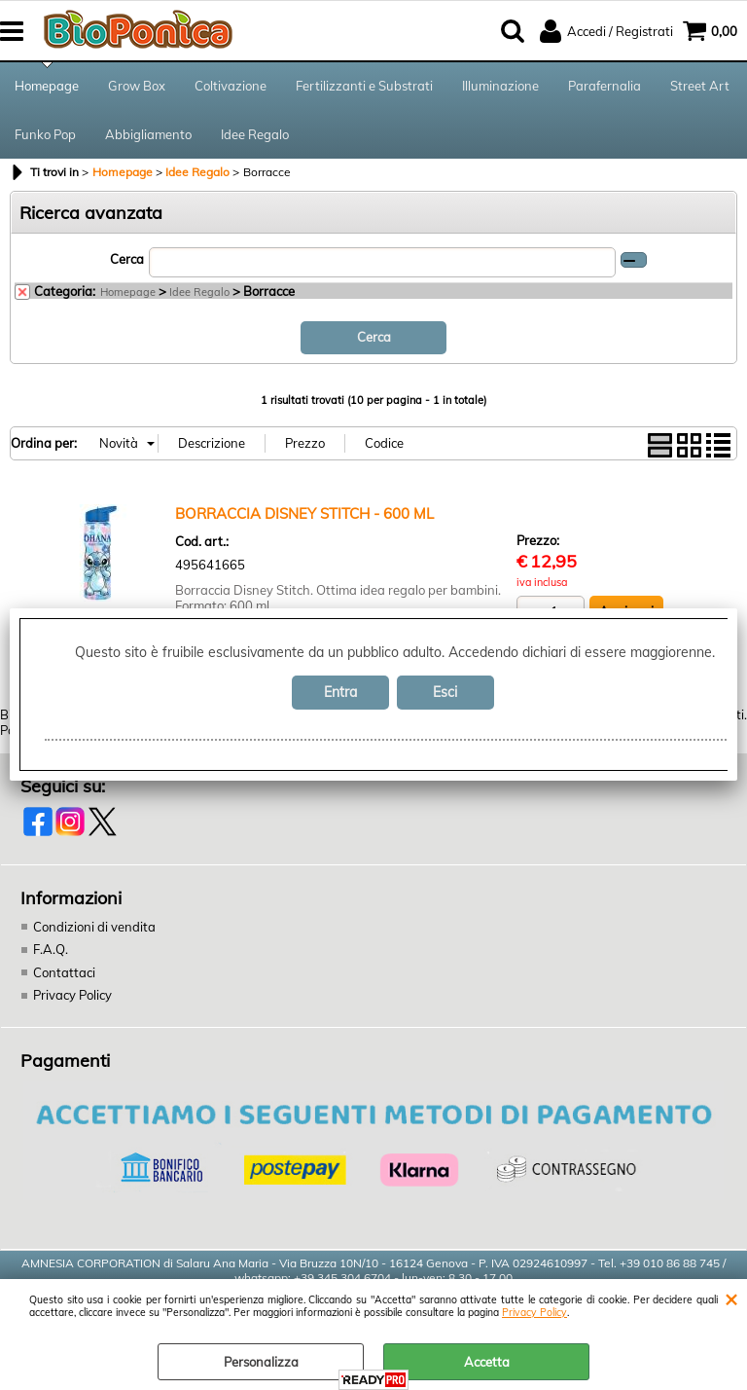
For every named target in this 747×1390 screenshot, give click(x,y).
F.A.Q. (50, 949)
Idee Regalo (255, 134)
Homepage (47, 85)
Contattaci (64, 972)
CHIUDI (731, 1298)
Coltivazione (231, 85)
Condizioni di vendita (94, 926)
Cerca (127, 259)
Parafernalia (604, 85)
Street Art (699, 85)
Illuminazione (500, 85)
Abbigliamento (148, 134)
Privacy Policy (534, 1312)
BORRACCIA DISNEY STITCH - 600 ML (304, 513)
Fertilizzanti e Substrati (364, 85)
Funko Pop (45, 134)
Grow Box (136, 85)
